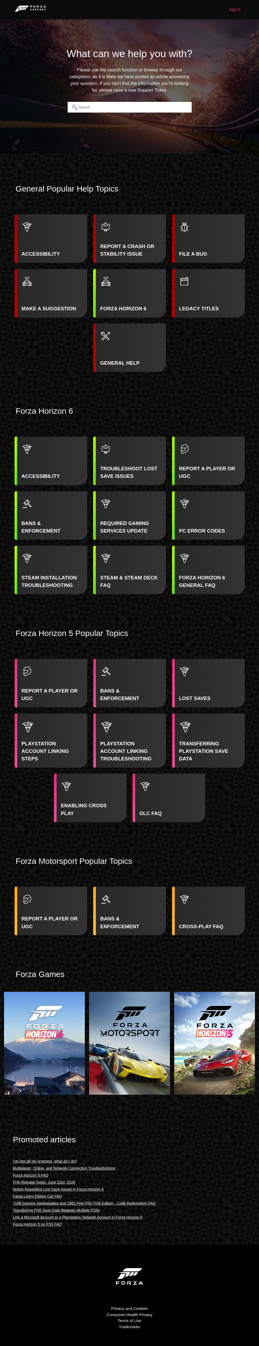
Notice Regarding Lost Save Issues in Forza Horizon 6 (58, 1189)
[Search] (130, 107)
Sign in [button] (235, 9)
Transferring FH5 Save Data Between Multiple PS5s (56, 1210)
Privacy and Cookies (129, 1308)
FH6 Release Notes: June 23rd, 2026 (44, 1182)
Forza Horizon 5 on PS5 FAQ (37, 1224)
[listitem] (51, 238)
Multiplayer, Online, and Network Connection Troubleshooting (64, 1168)
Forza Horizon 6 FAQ (30, 1175)
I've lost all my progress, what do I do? (45, 1161)
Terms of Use (129, 1320)
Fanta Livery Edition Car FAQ (37, 1196)
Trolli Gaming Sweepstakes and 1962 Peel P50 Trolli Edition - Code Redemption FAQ (84, 1203)
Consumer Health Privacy (129, 1314)
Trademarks (129, 1326)
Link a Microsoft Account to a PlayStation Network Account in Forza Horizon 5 (77, 1217)
